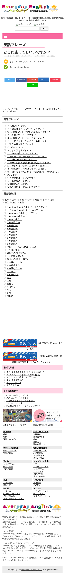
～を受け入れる (14, 268)
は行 (45, 200)
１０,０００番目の (16, 216)
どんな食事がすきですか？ (20, 144)
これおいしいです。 (17, 126)
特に (9, 290)
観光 (5, 480)
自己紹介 (37, 485)
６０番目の (12, 234)
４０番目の (12, 241)
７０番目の (12, 231)
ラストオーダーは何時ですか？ (46, 109)
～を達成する (13, 265)
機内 (35, 439)
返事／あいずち (10, 439)
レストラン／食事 (12, 56)
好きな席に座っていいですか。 (22, 178)
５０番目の (12, 238)
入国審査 (37, 434)
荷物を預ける (39, 444)
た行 (29, 200)
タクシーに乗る (40, 451)
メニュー (37, 488)
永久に (10, 296)
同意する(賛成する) (16, 253)
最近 (9, 277)
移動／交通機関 (40, 448)
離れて (10, 283)
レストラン (27, 56)
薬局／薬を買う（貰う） (13, 499)
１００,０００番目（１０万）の (22, 213)
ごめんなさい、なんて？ (17, 398)
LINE (33, 85)
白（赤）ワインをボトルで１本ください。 (28, 165)
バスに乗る (38, 453)
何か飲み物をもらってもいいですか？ (25, 129)
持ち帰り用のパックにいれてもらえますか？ (29, 132)
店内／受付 (40, 56)
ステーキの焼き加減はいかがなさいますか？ (29, 162)
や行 (7, 202)
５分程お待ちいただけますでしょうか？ (26, 168)
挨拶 (5, 434)
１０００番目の (14, 219)
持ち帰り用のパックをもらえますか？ (25, 138)
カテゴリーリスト (40, 491)
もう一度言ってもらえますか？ (20, 400)
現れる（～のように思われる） (22, 247)
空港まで (37, 442)
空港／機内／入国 (40, 432)
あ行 (7, 200)
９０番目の (12, 225)
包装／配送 (8, 467)
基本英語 (51, 56)
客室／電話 (8, 453)
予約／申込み (9, 496)
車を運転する (39, 456)
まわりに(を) (13, 274)
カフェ (36, 464)
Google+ (32, 80)
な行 (37, 200)
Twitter (9, 80)
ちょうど (11, 271)
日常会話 (37, 483)
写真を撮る (8, 483)
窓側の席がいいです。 (18, 184)
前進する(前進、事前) (17, 259)
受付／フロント (10, 451)
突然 (9, 293)
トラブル (7, 491)
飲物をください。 (16, 147)
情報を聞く (8, 485)
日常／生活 (38, 480)
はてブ (43, 80)
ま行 (52, 200)
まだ (9, 280)
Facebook (21, 80)
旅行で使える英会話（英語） (31, 570)
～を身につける (14, 262)
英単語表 (40, 24)
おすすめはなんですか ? (19, 150)
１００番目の (13, 222)
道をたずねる (39, 458)
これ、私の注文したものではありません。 (28, 141)
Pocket (55, 80)
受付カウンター (40, 437)
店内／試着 (8, 469)
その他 (6, 488)
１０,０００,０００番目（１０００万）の (27, 207)
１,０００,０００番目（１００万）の (25, 210)
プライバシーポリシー (42, 496)
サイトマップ (39, 494)
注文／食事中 (39, 477)
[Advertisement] (32, 98)
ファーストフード (40, 467)
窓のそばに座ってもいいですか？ (23, 187)
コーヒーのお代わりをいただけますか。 (26, 156)
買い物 (6, 461)
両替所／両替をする (11, 494)
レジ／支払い (9, 464)
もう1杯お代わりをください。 (22, 159)
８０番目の (12, 228)
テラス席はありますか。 (19, 181)
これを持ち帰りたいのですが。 (22, 135)
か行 (14, 200)
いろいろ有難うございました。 (20, 395)
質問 (5, 437)
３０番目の (12, 244)
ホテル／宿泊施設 (10, 448)
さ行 (22, 200)
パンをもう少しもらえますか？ (22, 153)
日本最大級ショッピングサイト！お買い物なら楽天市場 (27, 425)
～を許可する (13, 250)
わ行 (22, 202)
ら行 (14, 202)
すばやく (11, 286)
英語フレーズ (24, 24)
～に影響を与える (15, 256)
